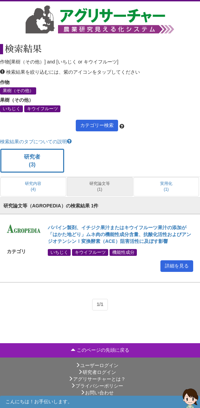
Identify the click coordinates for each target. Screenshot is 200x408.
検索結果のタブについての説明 (36, 141)
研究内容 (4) (33, 186)
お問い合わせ (97, 392)
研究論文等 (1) (99, 186)
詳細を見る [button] (177, 265)
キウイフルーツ (42, 108)
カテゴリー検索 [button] (97, 125)
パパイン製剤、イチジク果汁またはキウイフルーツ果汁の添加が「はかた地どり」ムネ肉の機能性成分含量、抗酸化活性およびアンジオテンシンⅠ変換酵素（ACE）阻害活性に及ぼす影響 (119, 234)
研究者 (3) (32, 160)
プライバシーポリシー (97, 386)
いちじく (11, 108)
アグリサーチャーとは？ (97, 379)
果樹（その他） (18, 90)
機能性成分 (123, 252)
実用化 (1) (166, 186)
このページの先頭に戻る (100, 350)
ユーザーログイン (96, 365)
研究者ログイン (97, 372)
